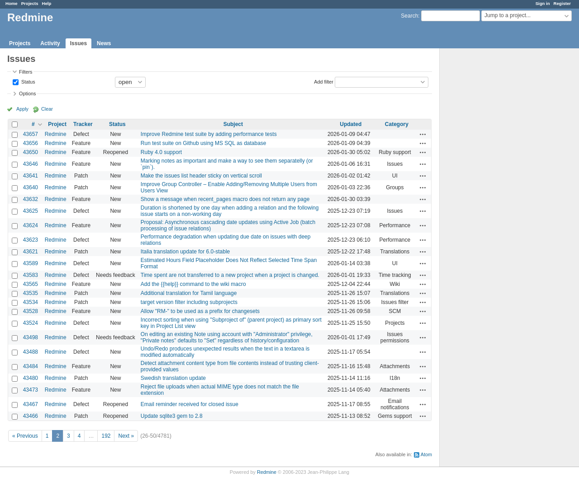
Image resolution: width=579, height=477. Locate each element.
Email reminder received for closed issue (189, 404)
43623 (30, 240)
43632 (30, 199)
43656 (30, 143)
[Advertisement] (485, 190)
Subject (233, 124)
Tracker (83, 124)
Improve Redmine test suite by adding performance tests (209, 134)
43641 (30, 176)
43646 (30, 164)
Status (27, 81)
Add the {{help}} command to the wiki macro (193, 284)
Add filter (323, 81)
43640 (30, 187)
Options (27, 93)
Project (57, 124)
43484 (30, 366)
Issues (78, 43)
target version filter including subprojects (189, 302)
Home (11, 3)
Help (47, 3)
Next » (126, 436)
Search (409, 16)
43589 (30, 263)
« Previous (25, 436)
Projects (29, 3)
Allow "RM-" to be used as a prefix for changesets (200, 311)
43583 (30, 275)
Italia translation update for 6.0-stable (185, 251)
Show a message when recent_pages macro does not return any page (225, 199)
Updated (350, 124)
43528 (30, 311)
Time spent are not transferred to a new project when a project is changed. (230, 275)
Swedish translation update (173, 378)
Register (562, 3)
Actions (423, 134)
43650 (30, 152)
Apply (22, 109)
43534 (30, 302)
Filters (25, 72)
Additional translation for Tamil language (189, 293)
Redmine (55, 134)
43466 (30, 416)
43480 (30, 378)
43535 (30, 293)
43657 (30, 134)
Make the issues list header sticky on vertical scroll (201, 176)
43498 (30, 337)
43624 (30, 225)
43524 (30, 323)
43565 (30, 284)
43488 (30, 352)
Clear (47, 109)
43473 (30, 390)
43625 (30, 211)
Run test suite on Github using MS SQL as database (203, 143)
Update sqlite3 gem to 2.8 (172, 416)
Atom (426, 454)
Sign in (543, 3)
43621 (30, 251)
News (104, 43)
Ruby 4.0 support (161, 152)
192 (105, 436)
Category (396, 124)
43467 (30, 404)
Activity (50, 43)
